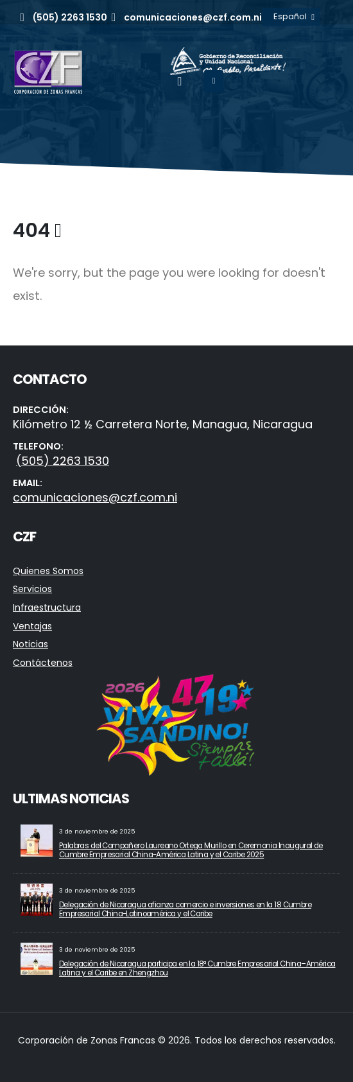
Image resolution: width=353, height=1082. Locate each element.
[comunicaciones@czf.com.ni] (185, 17)
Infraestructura (47, 607)
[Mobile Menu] (214, 81)
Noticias (30, 644)
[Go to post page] (37, 840)
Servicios (32, 588)
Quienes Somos (48, 570)
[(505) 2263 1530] (61, 17)
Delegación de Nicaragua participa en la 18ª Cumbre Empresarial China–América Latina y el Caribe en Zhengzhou (197, 968)
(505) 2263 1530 (62, 461)
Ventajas (32, 626)
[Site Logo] (48, 72)
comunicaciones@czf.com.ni (95, 497)
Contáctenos (43, 662)
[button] (179, 81)
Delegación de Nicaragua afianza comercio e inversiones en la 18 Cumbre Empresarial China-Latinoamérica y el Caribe (185, 909)
